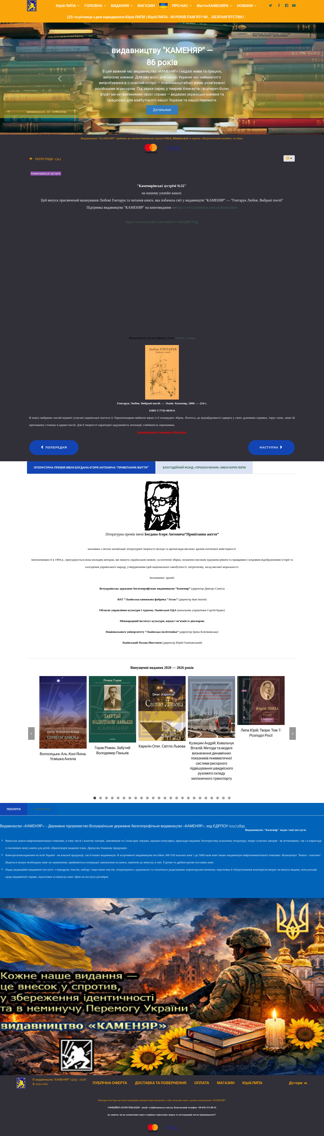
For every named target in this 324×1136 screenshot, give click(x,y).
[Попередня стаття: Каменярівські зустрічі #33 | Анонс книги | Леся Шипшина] (54, 447)
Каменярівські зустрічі (45, 173)
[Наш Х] (271, 5)
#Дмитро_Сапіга (166, 338)
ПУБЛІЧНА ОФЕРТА (110, 1083)
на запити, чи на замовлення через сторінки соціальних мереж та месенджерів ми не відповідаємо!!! (162, 1114)
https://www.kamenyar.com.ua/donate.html (206, 207)
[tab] (91, 467)
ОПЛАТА (201, 1083)
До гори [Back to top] (298, 1083)
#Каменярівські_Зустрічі (142, 338)
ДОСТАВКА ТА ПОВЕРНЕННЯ (160, 1083)
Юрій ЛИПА (252, 1083)
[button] (59, 78)
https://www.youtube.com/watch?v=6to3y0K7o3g (162, 222)
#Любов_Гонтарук (185, 338)
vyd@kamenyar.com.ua (160, 1107)
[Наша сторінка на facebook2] (287, 5)
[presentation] (91, 468)
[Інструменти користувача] (289, 158)
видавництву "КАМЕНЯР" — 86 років (162, 56)
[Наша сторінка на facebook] (279, 5)
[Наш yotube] (293, 5)
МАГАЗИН (225, 1083)
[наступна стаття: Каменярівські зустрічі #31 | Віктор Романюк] (271, 447)
